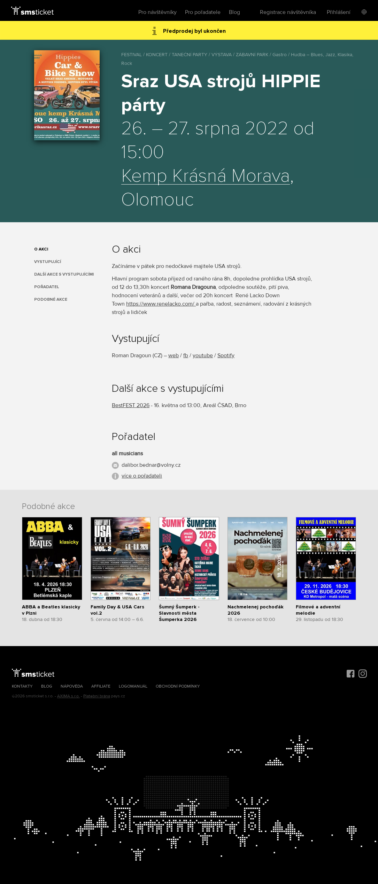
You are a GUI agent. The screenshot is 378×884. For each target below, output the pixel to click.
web (173, 355)
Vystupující (47, 261)
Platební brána (96, 696)
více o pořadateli (142, 475)
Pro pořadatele (203, 12)
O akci (41, 249)
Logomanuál (133, 686)
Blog (234, 12)
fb (185, 355)
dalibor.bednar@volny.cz (151, 465)
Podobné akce (50, 299)
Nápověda (72, 686)
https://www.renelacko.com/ (161, 303)
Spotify (225, 355)
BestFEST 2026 (130, 405)
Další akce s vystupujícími (64, 274)
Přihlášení (338, 12)
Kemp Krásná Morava (205, 176)
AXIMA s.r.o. (68, 696)
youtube (203, 355)
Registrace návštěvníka (288, 12)
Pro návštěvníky (157, 12)
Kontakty (22, 686)
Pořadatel (46, 287)
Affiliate (100, 686)
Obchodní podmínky (178, 686)
